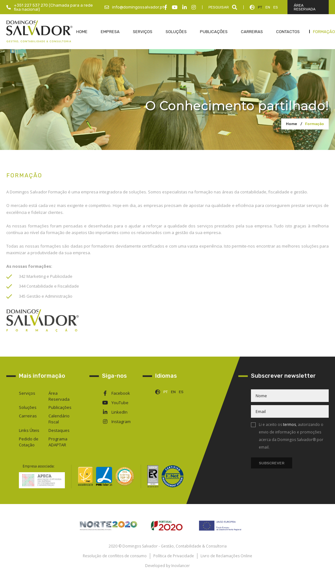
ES (275, 7)
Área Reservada (59, 396)
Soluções (28, 407)
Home (291, 124)
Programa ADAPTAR (57, 442)
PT (260, 7)
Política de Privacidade (173, 556)
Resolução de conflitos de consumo (115, 556)
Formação (314, 124)
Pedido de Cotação (28, 442)
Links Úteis (29, 430)
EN (267, 7)
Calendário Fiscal (59, 419)
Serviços (27, 393)
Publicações (59, 407)
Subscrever (271, 463)
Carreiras (28, 416)
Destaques (59, 430)
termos (289, 424)
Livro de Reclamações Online (226, 556)
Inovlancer (180, 565)
